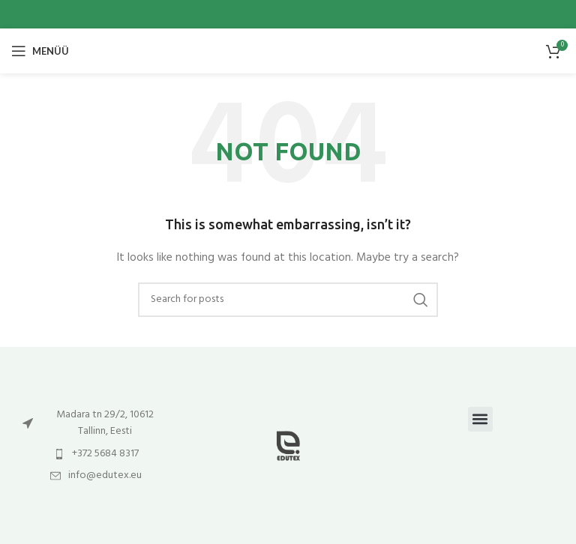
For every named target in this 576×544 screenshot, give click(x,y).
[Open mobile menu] (40, 51)
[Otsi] (288, 299)
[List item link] (96, 424)
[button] (480, 419)
